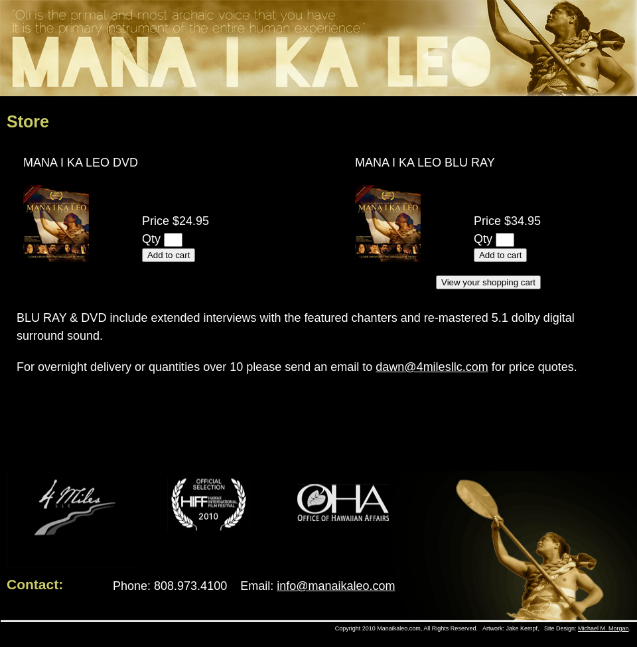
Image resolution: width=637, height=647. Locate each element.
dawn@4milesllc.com (432, 367)
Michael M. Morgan (603, 628)
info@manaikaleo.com (336, 586)
